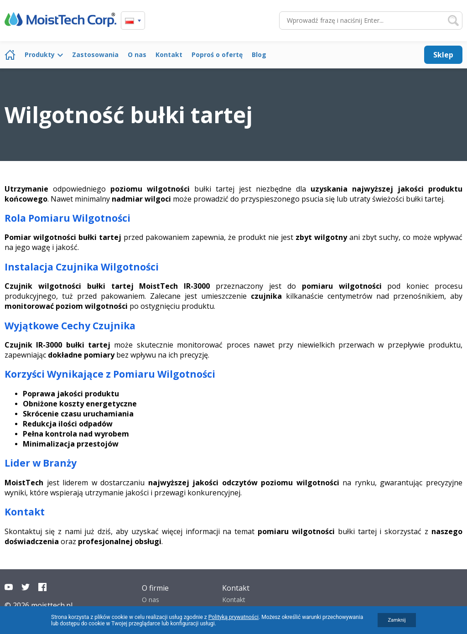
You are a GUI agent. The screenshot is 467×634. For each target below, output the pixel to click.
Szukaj (453, 20)
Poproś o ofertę (217, 54)
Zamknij (396, 620)
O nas (137, 54)
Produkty (40, 54)
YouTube (9, 587)
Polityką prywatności (233, 617)
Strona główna (10, 54)
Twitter (25, 587)
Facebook (42, 587)
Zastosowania (95, 54)
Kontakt (169, 54)
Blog (259, 54)
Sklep (443, 55)
